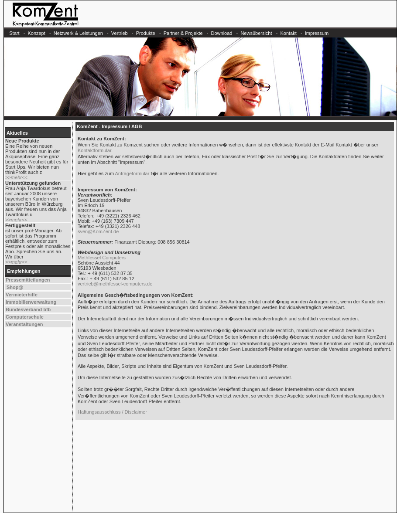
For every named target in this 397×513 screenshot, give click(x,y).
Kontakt (288, 33)
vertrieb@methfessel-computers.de (115, 283)
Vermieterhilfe (22, 294)
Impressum (317, 33)
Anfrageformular (132, 173)
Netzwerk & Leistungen (78, 33)
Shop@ (15, 287)
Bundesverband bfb (28, 309)
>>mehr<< (16, 177)
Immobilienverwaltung (31, 302)
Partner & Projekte (183, 33)
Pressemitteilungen (28, 279)
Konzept (36, 33)
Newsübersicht (256, 33)
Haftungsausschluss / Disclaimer (112, 411)
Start (14, 33)
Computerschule (25, 316)
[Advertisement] (234, 468)
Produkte (145, 33)
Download (222, 33)
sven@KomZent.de (98, 231)
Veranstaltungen (24, 324)
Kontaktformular (94, 150)
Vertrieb (119, 33)
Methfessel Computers (102, 257)
